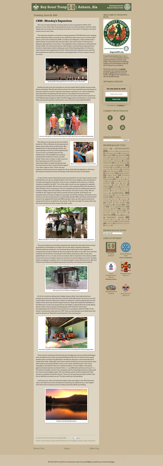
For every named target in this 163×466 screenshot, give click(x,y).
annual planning (123, 151)
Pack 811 (112, 207)
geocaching (107, 185)
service (107, 214)
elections (125, 175)
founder (106, 183)
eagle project (124, 173)
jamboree (106, 190)
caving (114, 167)
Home (67, 448)
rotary (121, 210)
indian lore (124, 189)
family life (123, 177)
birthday (113, 157)
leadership (117, 193)
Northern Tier (117, 201)
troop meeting (123, 221)
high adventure (120, 185)
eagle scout (112, 175)
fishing (109, 181)
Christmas (123, 167)
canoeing (106, 167)
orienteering (107, 205)
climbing (116, 169)
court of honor (113, 171)
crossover (126, 171)
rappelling (105, 210)
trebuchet (124, 219)
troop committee (109, 221)
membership (107, 195)
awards (109, 155)
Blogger (112, 462)
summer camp (82, 440)
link (66, 368)
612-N (105, 148)
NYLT (127, 201)
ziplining (108, 225)
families (111, 177)
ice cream (115, 189)
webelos (109, 223)
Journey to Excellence (119, 190)
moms (115, 197)
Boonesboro (107, 159)
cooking (126, 169)
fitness (116, 181)
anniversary (111, 151)
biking (105, 157)
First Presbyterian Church (111, 275)
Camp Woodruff (121, 163)
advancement (45, 440)
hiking (106, 187)
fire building (120, 179)
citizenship (106, 169)
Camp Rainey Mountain (59, 440)
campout (119, 165)
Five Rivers (124, 181)
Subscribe (116, 99)
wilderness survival (122, 223)
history (115, 187)
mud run (114, 199)
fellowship (107, 179)
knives (105, 193)
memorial (118, 195)
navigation (106, 201)
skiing (118, 215)
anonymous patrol (112, 153)
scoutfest (123, 212)
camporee (106, 165)
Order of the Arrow (116, 203)
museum (124, 199)
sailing (127, 210)
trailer (115, 219)
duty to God (110, 173)
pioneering (106, 209)
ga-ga (117, 183)
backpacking (120, 155)
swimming (91, 440)
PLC (115, 209)
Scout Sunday (111, 212)
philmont (122, 207)
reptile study (113, 210)
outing (118, 205)
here (93, 368)
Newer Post (39, 448)
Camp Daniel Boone (120, 159)
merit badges (72, 440)
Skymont (126, 215)
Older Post (94, 448)
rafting (123, 209)
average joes (125, 153)
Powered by (116, 105)
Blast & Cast (123, 157)
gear (124, 183)
